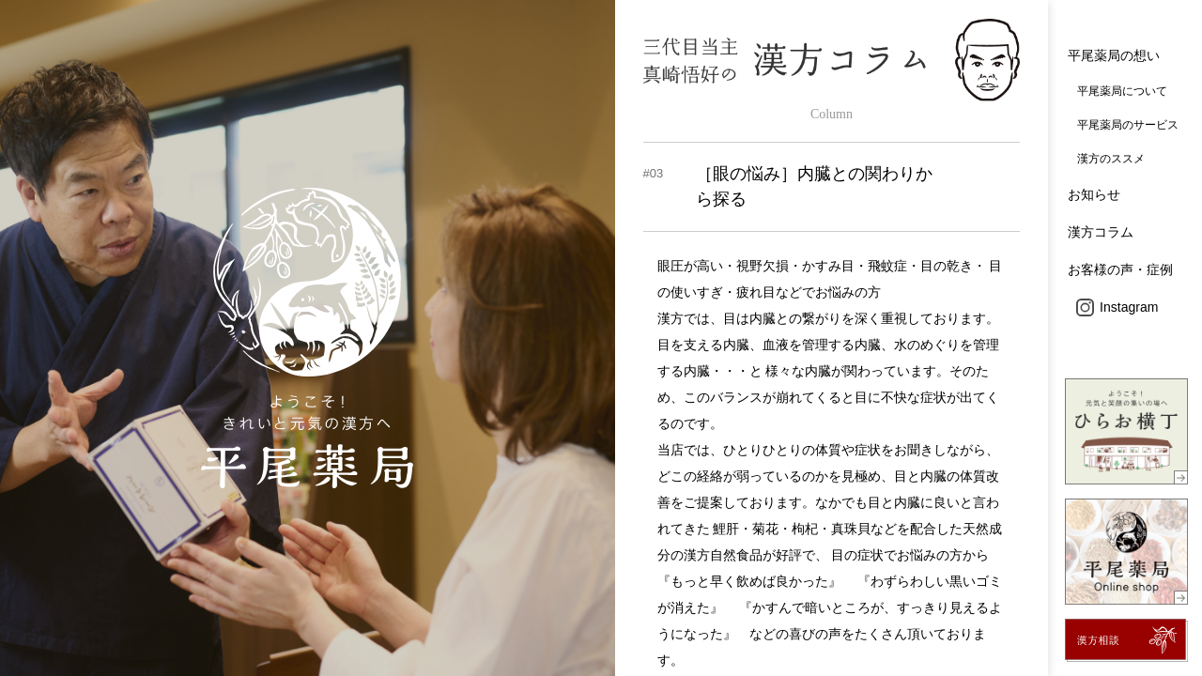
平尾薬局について (1122, 91)
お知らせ (1094, 194)
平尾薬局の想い (1114, 55)
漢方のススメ (1111, 158)
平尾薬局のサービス (1128, 124)
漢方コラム (1100, 231)
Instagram (1117, 307)
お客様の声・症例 (1120, 269)
